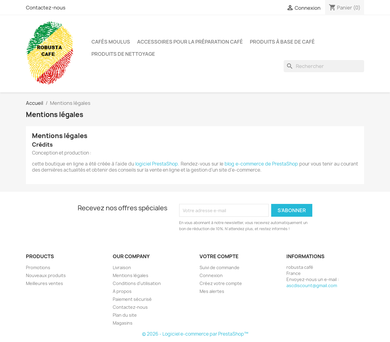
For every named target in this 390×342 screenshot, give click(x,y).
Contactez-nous (46, 7)
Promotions (38, 267)
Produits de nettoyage (123, 54)
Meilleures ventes (44, 283)
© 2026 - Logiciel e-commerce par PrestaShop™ (195, 334)
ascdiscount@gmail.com (311, 285)
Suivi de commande (219, 267)
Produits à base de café (282, 41)
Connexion (211, 275)
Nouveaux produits (46, 275)
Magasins (123, 323)
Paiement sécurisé (132, 299)
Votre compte (219, 256)
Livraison (122, 267)
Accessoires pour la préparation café (190, 41)
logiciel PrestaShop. (157, 164)
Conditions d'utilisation (137, 283)
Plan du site (125, 315)
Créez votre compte (221, 283)
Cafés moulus (110, 41)
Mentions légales (130, 275)
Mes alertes (212, 291)
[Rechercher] (324, 66)
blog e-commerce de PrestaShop (261, 164)
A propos (122, 291)
